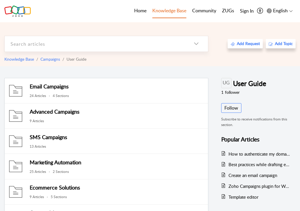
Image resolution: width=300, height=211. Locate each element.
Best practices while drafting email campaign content (259, 164)
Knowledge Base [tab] (169, 10)
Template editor (243, 197)
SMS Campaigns (48, 137)
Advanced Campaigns (54, 111)
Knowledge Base (19, 59)
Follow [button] (231, 108)
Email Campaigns (49, 86)
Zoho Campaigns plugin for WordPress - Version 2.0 (259, 186)
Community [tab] (204, 10)
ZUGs (228, 10)
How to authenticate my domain (259, 154)
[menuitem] (247, 11)
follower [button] (230, 92)
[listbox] (196, 44)
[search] (95, 44)
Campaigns (50, 59)
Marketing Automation (55, 162)
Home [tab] (140, 10)
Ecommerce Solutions (55, 187)
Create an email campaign (253, 175)
